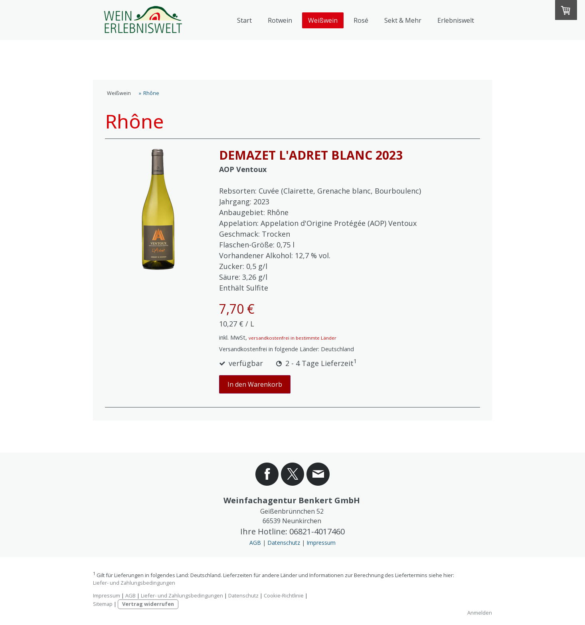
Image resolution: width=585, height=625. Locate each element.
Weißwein (323, 20)
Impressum (321, 542)
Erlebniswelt (455, 20)
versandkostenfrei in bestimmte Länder (292, 338)
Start (244, 20)
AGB (255, 542)
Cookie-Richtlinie (284, 595)
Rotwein (280, 20)
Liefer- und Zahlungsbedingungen (134, 582)
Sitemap (103, 603)
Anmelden (479, 612)
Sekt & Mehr (402, 20)
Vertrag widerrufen (148, 603)
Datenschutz (283, 542)
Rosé (361, 20)
